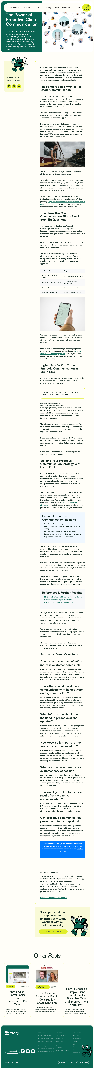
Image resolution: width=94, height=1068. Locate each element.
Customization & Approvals (61, 1047)
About (56, 8)
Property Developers (44, 1035)
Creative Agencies (44, 1046)
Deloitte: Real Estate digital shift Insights (58, 599)
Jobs (74, 1050)
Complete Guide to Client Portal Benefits (58, 602)
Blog (74, 1044)
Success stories (78, 1047)
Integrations (77, 1038)
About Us (76, 1041)
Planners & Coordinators (46, 1051)
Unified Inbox (60, 1038)
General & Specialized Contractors (45, 1042)
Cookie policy (72, 1062)
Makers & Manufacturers (46, 1049)
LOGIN (77, 8)
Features (39, 8)
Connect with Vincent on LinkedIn (53, 897)
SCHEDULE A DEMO (53, 931)
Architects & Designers (45, 1038)
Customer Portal (61, 1035)
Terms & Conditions (83, 1062)
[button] (14, 8)
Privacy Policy (62, 1062)
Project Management (62, 1050)
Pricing (48, 8)
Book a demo (86, 7)
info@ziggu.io (12, 1051)
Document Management (60, 1042)
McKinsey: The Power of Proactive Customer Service (63, 597)
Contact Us (76, 1052)
